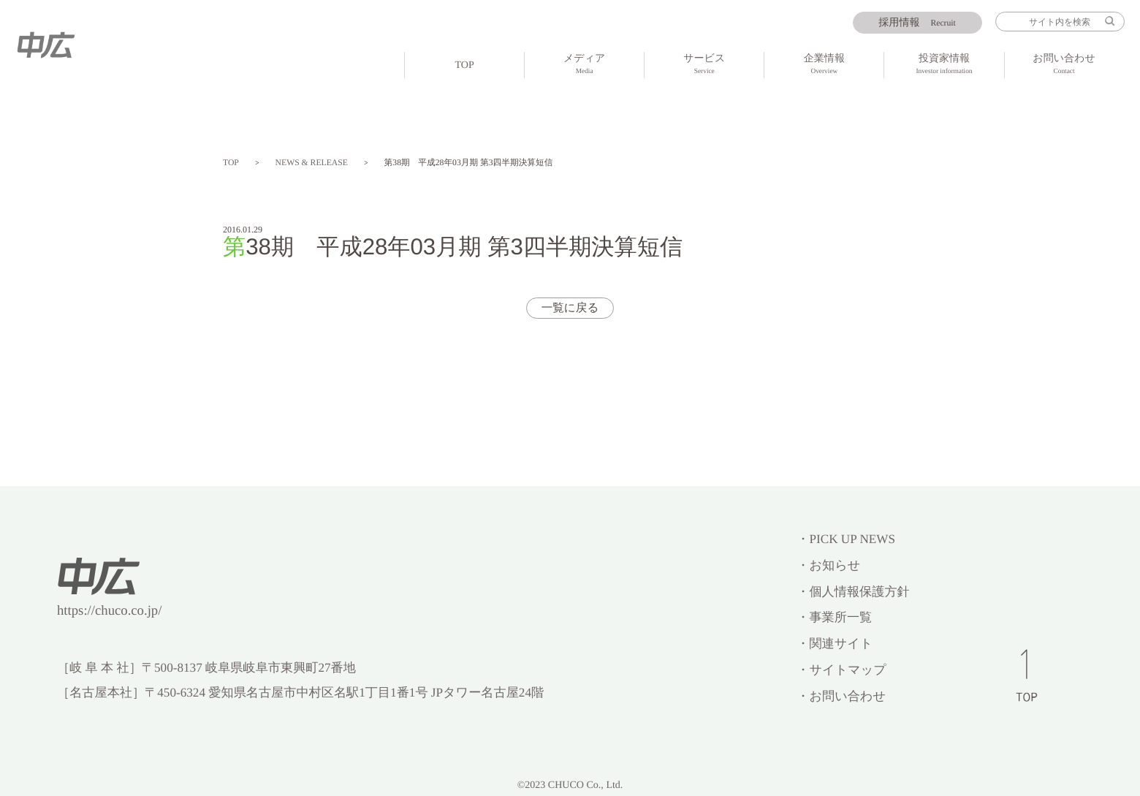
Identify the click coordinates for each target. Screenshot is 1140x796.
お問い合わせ (1064, 66)
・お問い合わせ (841, 696)
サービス (704, 66)
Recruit (917, 22)
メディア (584, 66)
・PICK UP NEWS (846, 539)
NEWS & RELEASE (312, 162)
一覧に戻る (570, 308)
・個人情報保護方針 (853, 592)
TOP (464, 65)
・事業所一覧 (834, 617)
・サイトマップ (841, 670)
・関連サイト (835, 644)
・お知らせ (828, 565)
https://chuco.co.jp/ (109, 610)
